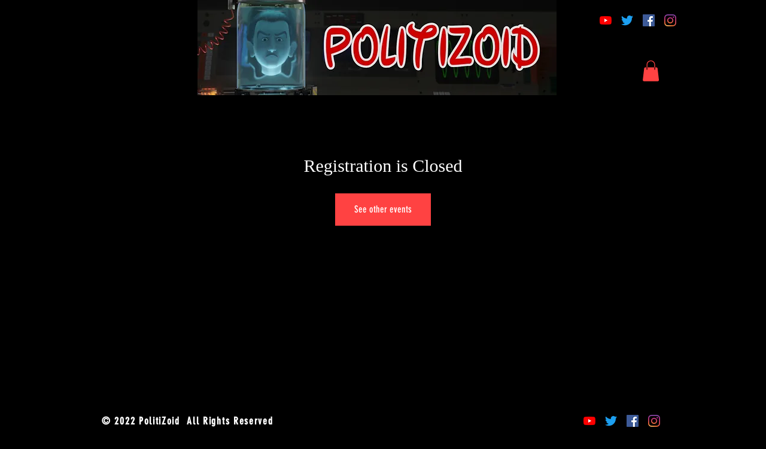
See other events (383, 209)
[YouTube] (606, 20)
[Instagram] (670, 20)
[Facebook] (649, 20)
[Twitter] (627, 20)
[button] (650, 70)
